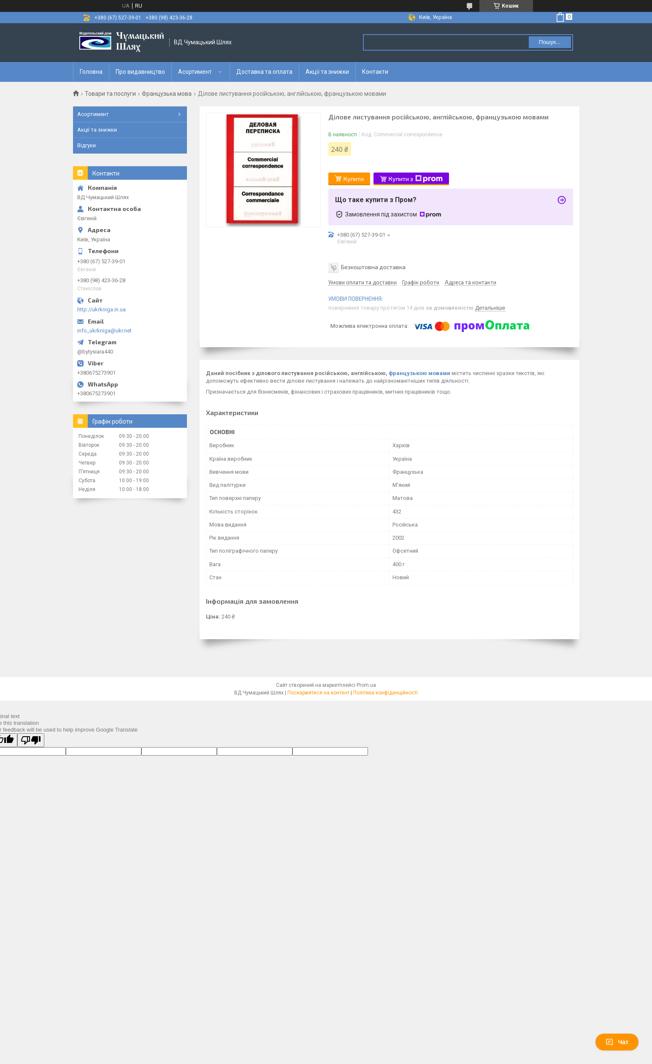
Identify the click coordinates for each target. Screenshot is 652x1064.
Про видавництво (140, 71)
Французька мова (167, 93)
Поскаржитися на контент (318, 693)
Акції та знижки (327, 71)
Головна (91, 71)
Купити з (416, 179)
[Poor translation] (30, 740)
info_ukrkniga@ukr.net (104, 330)
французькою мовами (419, 373)
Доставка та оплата (264, 71)
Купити (354, 178)
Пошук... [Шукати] (549, 42)
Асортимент (195, 71)
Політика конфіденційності (385, 693)
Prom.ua (366, 685)
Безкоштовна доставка (373, 266)
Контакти (375, 71)
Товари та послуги (110, 93)
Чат (617, 1042)
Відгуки (86, 145)
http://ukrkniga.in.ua (101, 309)
